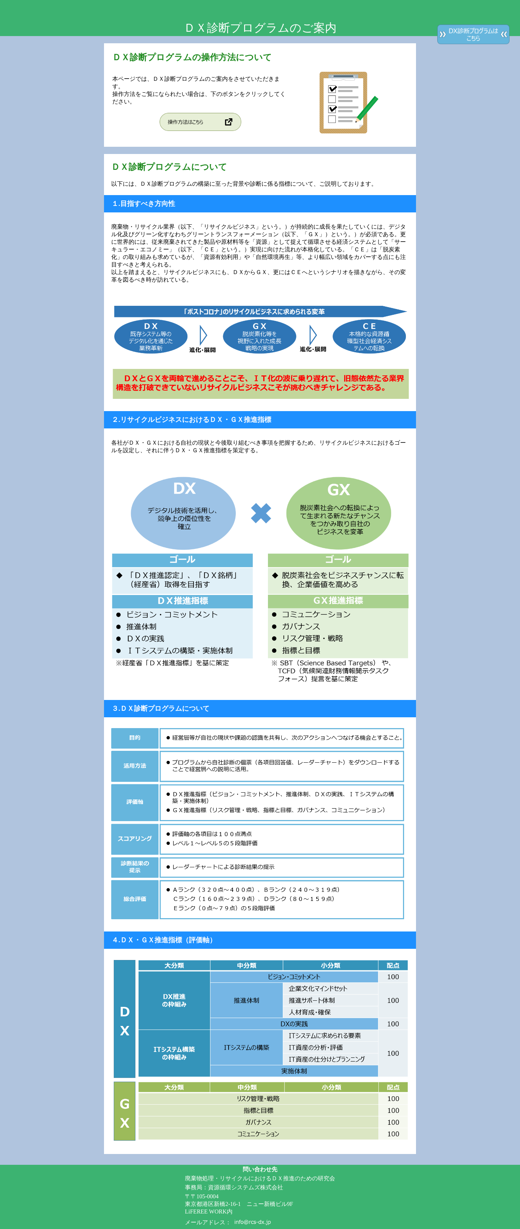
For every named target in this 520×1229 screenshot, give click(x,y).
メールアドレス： (208, 1222)
